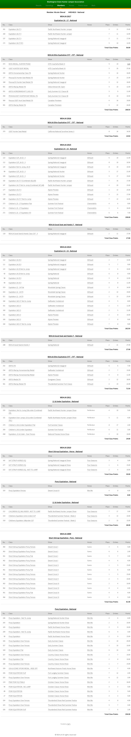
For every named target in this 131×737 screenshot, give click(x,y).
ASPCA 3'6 (12, 366)
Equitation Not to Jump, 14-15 (19, 167)
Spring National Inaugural (57, 38)
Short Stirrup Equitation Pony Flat (21, 556)
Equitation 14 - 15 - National (65, 149)
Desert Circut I (53, 547)
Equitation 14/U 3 (15, 306)
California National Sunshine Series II (61, 131)
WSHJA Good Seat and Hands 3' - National (65, 225)
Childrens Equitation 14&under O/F (21, 520)
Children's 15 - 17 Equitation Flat (20, 203)
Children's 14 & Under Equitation (20, 430)
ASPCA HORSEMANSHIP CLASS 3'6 (21, 91)
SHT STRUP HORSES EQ (17, 460)
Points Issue (82, 5)
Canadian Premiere (54, 100)
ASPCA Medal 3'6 (14, 379)
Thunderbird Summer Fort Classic (60, 384)
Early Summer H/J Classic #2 (58, 91)
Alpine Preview (53, 190)
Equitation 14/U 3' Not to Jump (20, 301)
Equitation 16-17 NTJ (16, 43)
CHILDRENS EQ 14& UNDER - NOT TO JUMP (24, 511)
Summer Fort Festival (55, 203)
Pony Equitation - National (65, 481)
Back (93, 5)
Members (61, 5)
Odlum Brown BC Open (56, 87)
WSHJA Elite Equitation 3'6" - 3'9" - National (65, 55)
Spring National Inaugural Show (59, 460)
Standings (49, 5)
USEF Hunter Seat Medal (17, 131)
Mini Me (90, 490)
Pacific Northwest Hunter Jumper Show (62, 410)
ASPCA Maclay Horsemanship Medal (21, 370)
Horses (71, 5)
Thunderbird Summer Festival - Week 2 (62, 516)
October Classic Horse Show (58, 682)
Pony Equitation (14, 623)
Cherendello (91, 203)
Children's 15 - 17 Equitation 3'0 (20, 213)
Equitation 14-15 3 (15, 260)
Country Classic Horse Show (58, 655)
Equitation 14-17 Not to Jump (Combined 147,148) (26, 185)
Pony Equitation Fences (17, 490)
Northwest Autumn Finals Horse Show (62, 668)
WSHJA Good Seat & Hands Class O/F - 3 (23, 234)
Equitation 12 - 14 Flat (16, 287)
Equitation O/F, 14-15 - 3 (17, 158)
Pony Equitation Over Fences (19, 641)
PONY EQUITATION (15, 691)
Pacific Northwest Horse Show (59, 627)
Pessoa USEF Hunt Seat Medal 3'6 (21, 100)
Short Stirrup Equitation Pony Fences (22, 547)
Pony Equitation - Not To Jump (20, 618)
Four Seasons (92, 460)
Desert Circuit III (53, 490)
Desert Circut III (53, 583)
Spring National (53, 274)
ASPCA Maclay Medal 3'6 (17, 87)
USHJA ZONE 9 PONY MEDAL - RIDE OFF (23, 668)
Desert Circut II (53, 565)
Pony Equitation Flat (16, 650)
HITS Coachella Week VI (56, 64)
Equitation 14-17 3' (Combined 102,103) (22, 181)
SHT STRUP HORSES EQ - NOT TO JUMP (23, 470)
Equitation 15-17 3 (15, 190)
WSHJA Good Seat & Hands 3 (19, 345)
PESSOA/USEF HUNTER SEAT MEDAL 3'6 (23, 96)
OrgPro (68, 724)
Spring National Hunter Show (58, 618)
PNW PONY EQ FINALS (17, 682)
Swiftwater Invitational (56, 301)
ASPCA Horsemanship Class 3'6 (20, 73)
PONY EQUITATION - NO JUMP (20, 687)
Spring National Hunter (56, 73)
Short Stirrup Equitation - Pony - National (65, 538)
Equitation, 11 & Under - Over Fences (22, 434)
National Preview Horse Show (58, 434)
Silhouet (90, 158)
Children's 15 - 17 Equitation (19, 208)
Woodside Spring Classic (57, 287)
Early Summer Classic (55, 641)
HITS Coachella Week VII (57, 68)
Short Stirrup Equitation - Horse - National (65, 451)
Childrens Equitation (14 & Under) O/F (22, 516)
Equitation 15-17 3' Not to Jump (20, 199)
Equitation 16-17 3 (15, 29)
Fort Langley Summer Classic (58, 673)
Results (38, 5)
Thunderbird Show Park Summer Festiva (62, 700)
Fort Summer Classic (55, 425)
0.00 (128, 64)
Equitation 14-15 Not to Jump (19, 269)
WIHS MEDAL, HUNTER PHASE (20, 64)
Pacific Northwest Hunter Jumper (60, 29)
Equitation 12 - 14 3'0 (16, 292)
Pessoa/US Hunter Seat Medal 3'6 (21, 78)
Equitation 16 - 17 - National (65, 20)
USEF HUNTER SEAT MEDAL (19, 68)
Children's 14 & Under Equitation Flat (22, 425)
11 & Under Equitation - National (65, 401)
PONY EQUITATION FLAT (17, 673)
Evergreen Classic (54, 379)
